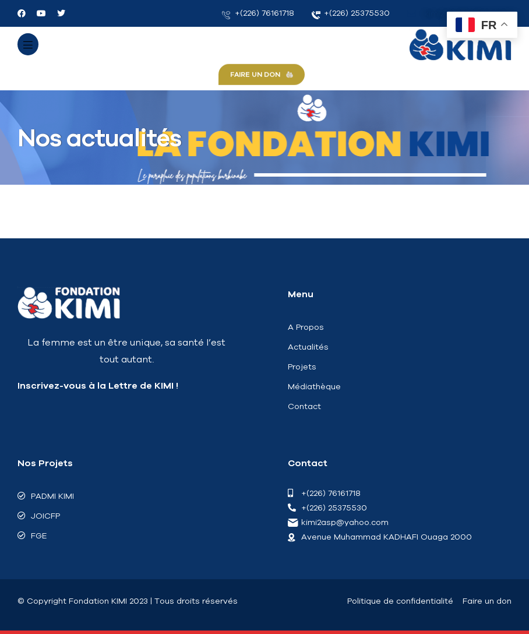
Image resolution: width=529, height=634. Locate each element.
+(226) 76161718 (258, 13)
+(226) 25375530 (351, 13)
